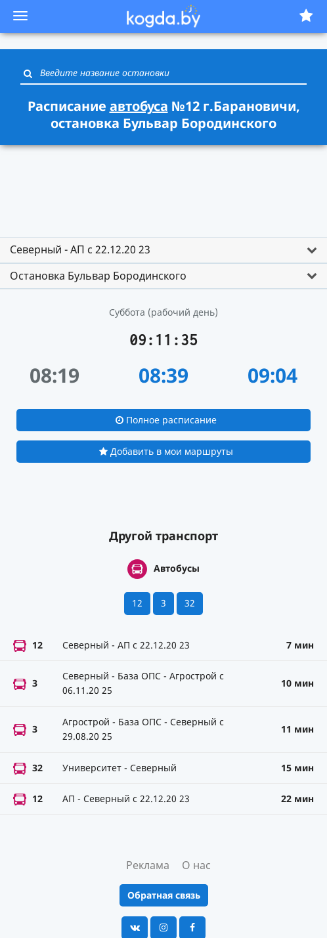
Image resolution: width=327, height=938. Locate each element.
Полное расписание (166, 420)
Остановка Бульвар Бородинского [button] (98, 275)
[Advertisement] (163, 185)
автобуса (139, 106)
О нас (196, 865)
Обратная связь (163, 895)
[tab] (163, 250)
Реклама (147, 865)
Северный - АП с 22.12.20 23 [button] (80, 249)
